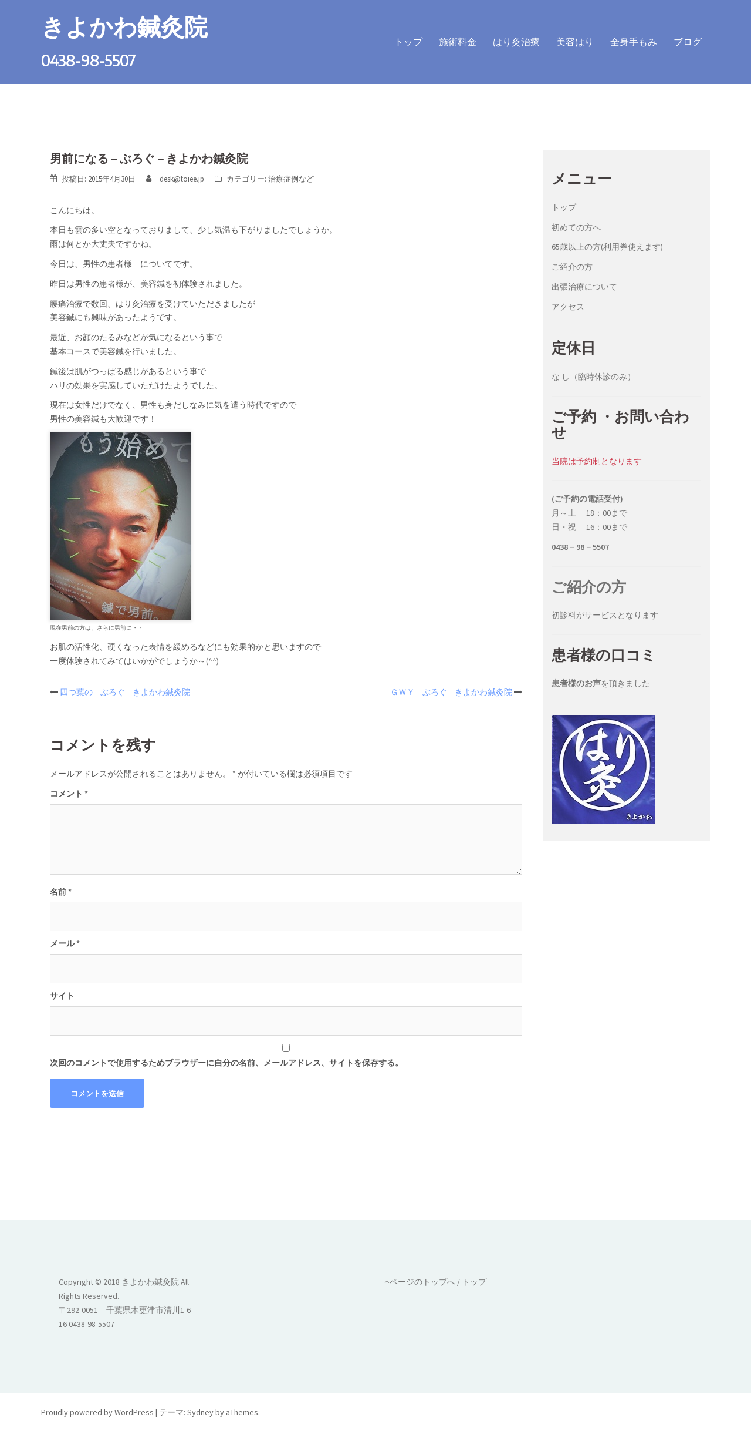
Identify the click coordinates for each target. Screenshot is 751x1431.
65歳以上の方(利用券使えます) (607, 246)
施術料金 (457, 42)
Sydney (200, 1411)
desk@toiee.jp (182, 179)
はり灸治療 (516, 42)
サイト (62, 995)
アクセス (568, 306)
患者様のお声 (576, 683)
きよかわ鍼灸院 (124, 26)
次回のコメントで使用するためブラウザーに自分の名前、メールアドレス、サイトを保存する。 (226, 1062)
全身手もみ (633, 42)
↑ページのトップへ (419, 1282)
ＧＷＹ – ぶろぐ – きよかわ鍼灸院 (451, 692)
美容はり (575, 42)
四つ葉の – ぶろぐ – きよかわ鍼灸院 (125, 692)
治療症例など (291, 179)
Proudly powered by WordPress (97, 1411)
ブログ (688, 42)
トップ (408, 42)
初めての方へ (576, 226)
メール (65, 943)
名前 (61, 891)
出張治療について (584, 286)
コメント (69, 793)
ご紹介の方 (572, 266)
